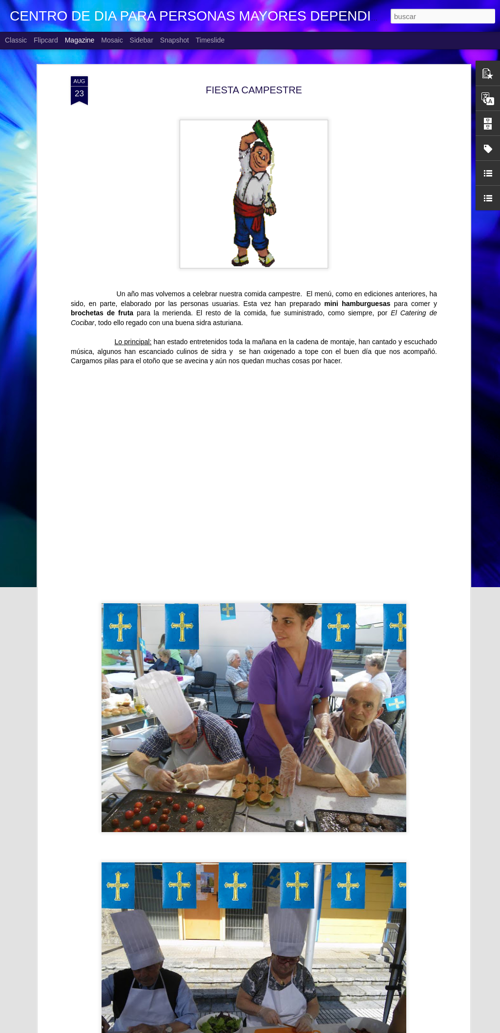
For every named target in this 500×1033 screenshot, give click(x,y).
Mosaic (112, 40)
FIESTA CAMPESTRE (254, 90)
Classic (16, 40)
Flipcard (46, 40)
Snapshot (174, 40)
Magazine (80, 40)
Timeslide (210, 40)
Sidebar (141, 40)
